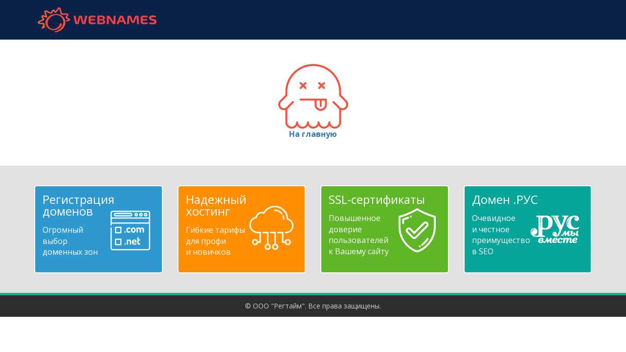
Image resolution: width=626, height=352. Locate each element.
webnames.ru (96, 19)
